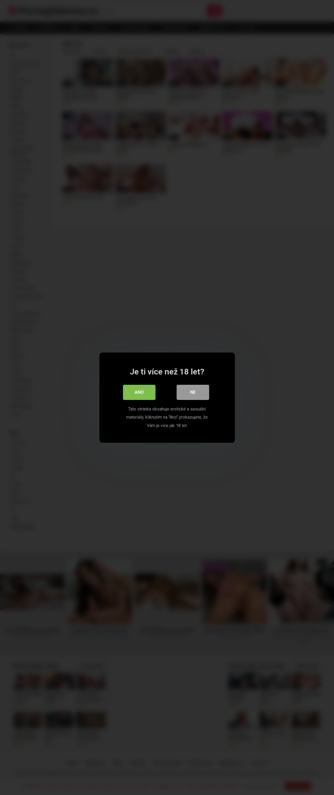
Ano (139, 392)
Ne (193, 392)
